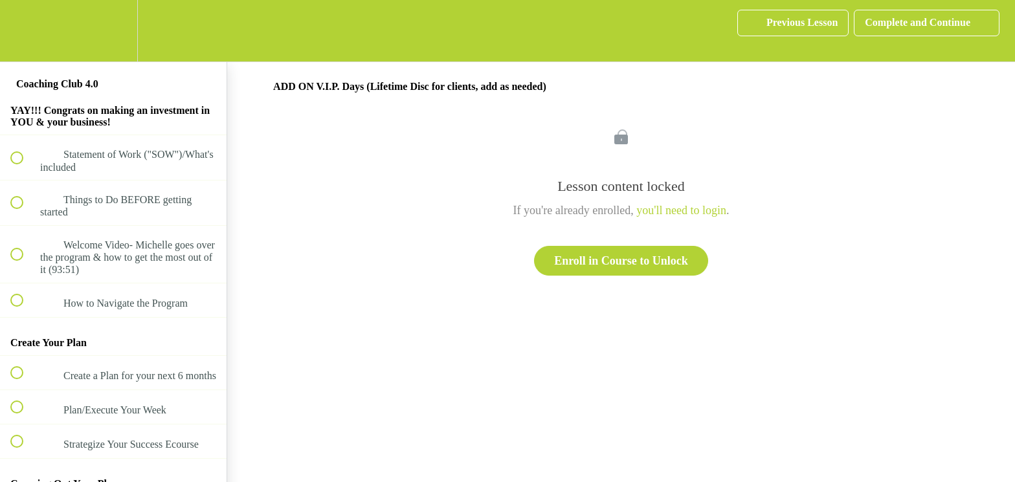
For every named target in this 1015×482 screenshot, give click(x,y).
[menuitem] (113, 30)
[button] (24, 30)
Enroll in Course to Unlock (621, 260)
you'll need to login (681, 210)
